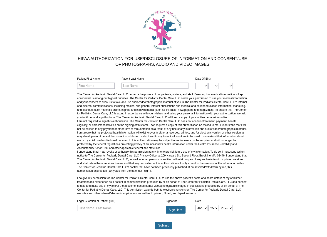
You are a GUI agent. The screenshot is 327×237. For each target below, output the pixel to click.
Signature (171, 201)
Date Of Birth (203, 78)
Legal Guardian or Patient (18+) (96, 201)
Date (198, 201)
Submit (163, 225)
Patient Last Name (132, 78)
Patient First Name (88, 78)
